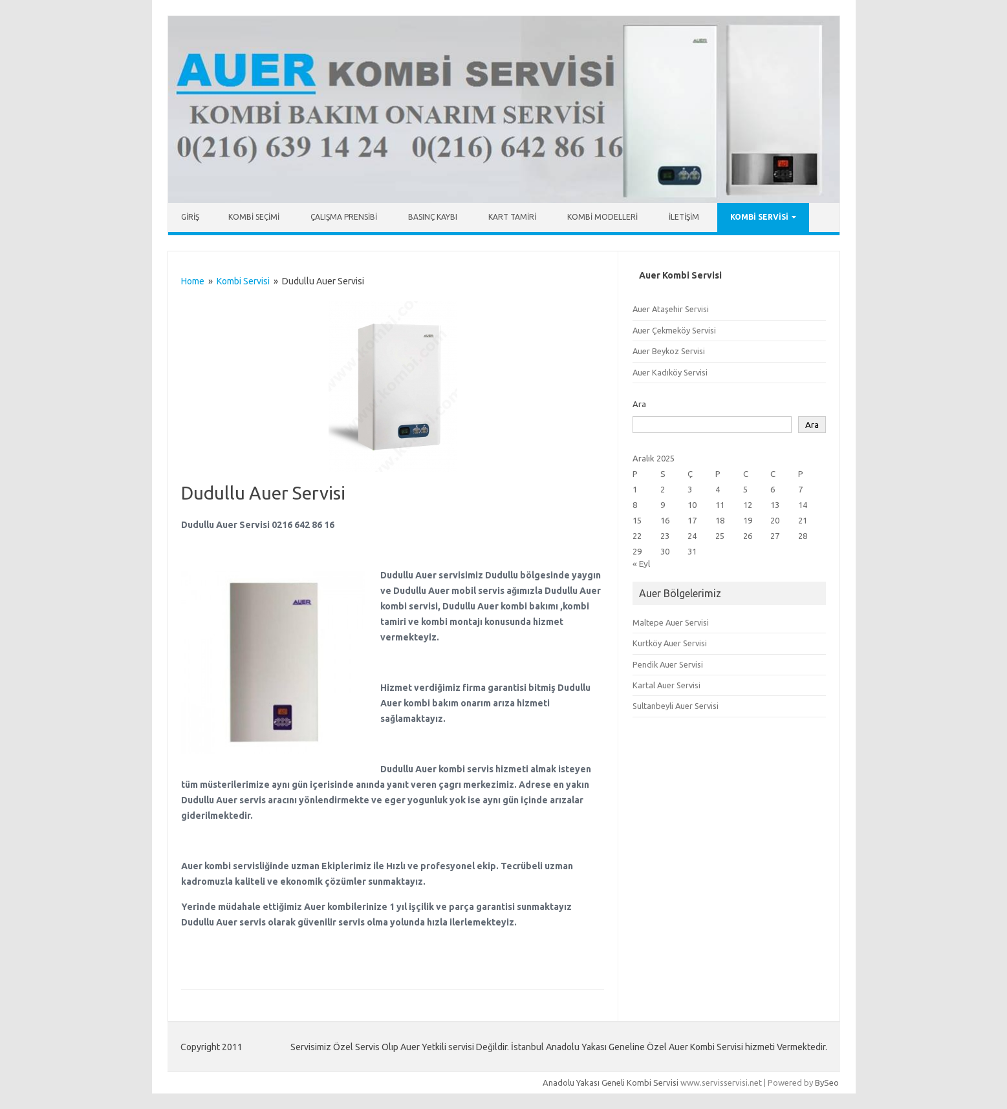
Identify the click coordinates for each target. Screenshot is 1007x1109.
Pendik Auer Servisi (668, 664)
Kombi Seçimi (253, 217)
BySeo (827, 1082)
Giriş (190, 217)
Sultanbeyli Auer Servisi (676, 705)
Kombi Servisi (759, 217)
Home (192, 281)
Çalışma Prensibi (343, 217)
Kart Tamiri (512, 217)
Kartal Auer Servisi (666, 685)
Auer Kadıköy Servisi (670, 372)
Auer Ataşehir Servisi (671, 308)
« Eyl (641, 563)
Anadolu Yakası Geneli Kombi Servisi (610, 1082)
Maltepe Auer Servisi (671, 622)
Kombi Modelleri (602, 217)
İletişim (684, 217)
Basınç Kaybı (432, 217)
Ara (639, 403)
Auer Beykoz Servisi (669, 350)
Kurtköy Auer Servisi (670, 643)
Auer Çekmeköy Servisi (674, 330)
